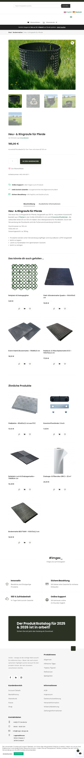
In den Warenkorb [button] (24, 308)
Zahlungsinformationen (53, 711)
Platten (22, 217)
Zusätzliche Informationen (49, 204)
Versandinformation (51, 703)
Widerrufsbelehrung (51, 707)
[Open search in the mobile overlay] (42, 6)
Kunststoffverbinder (60, 217)
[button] (72, 43)
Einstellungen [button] (7, 754)
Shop (10, 707)
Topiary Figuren (50, 668)
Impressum (48, 694)
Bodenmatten (18, 32)
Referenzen (48, 672)
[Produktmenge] (13, 161)
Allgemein (48, 660)
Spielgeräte (48, 676)
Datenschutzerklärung (52, 699)
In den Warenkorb (30, 161)
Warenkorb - (51, 22)
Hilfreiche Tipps (50, 664)
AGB (45, 690)
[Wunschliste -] (34, 22)
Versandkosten (24, 138)
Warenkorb (12, 699)
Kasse (10, 703)
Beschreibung (29, 204)
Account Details (14, 690)
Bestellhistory (13, 694)
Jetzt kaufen (61, 27)
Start (10, 32)
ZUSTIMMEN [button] (18, 753)
